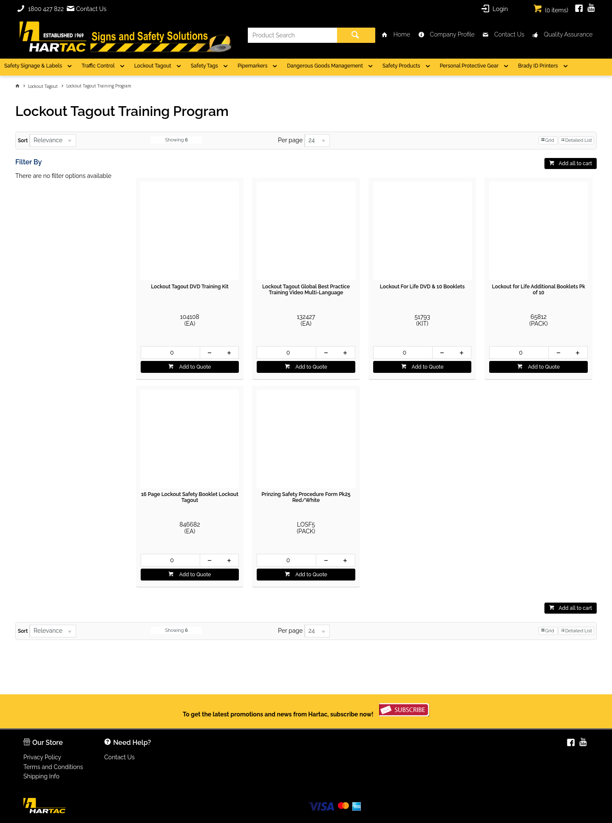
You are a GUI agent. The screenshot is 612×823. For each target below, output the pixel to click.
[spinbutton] (170, 352)
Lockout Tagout (152, 66)
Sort (23, 141)
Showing (176, 140)
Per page (290, 140)
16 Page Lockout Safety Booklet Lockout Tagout (189, 497)
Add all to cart (575, 163)
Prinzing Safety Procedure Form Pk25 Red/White (305, 497)
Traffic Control (98, 66)
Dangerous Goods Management (325, 66)
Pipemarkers (252, 66)
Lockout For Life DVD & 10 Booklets (422, 287)
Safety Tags (204, 66)
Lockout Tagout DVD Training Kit (189, 287)
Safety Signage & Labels (33, 66)
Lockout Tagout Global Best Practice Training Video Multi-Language (306, 290)
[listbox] (52, 140)
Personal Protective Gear (469, 66)
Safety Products (401, 66)
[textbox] (292, 35)
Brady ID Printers (538, 66)
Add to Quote (194, 367)
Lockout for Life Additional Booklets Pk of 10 (538, 290)
